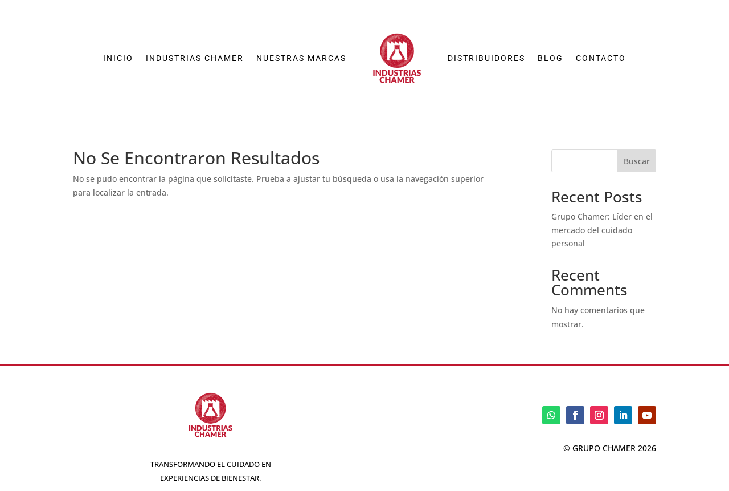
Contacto (601, 58)
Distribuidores (486, 58)
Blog (550, 58)
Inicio (118, 58)
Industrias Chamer (195, 58)
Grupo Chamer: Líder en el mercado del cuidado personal (602, 230)
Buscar (637, 161)
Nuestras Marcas (301, 58)
